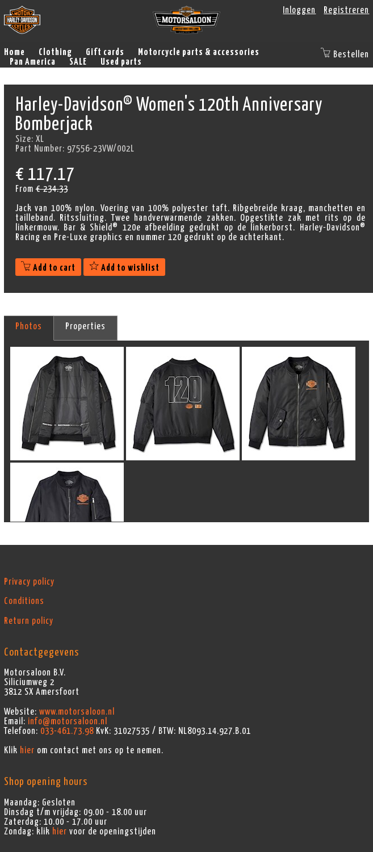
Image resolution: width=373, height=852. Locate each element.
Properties (85, 326)
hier (27, 750)
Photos (28, 326)
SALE (78, 61)
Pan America (33, 61)
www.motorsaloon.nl (77, 711)
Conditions (24, 601)
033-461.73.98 (67, 731)
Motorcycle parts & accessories (198, 52)
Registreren (346, 10)
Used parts (121, 61)
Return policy (28, 621)
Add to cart (48, 267)
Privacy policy (29, 581)
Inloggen (299, 10)
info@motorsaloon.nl (67, 721)
